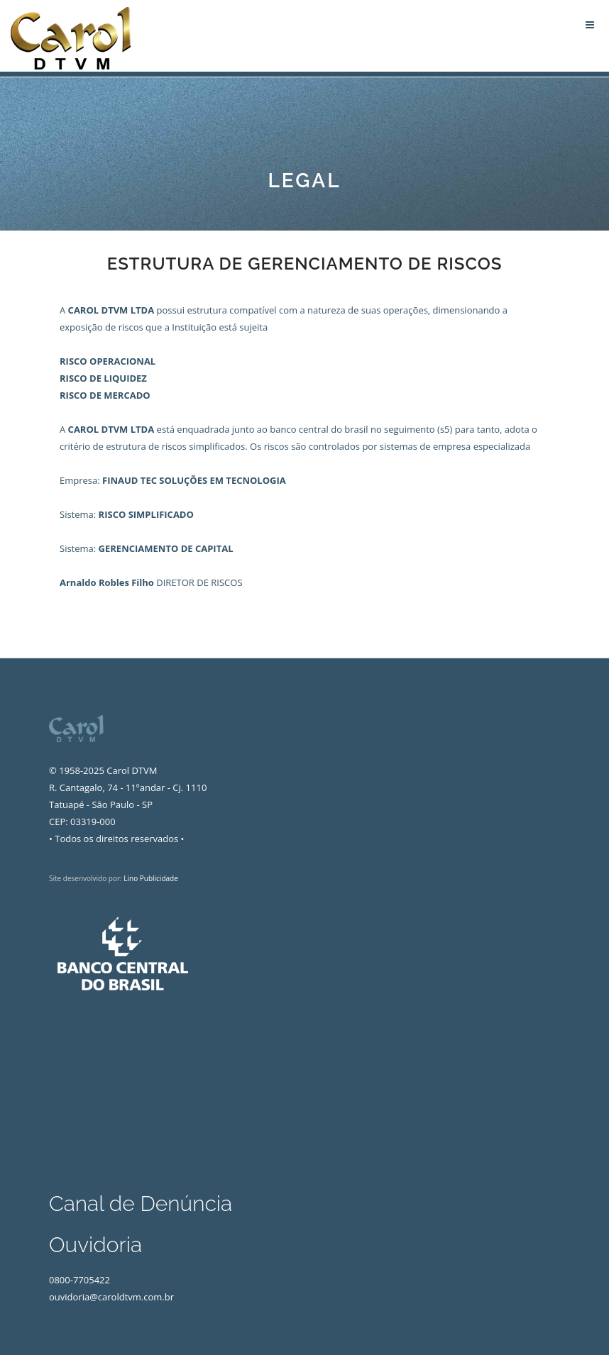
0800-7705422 (79, 1279)
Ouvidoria (95, 1244)
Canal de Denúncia (140, 1203)
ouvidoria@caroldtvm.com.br (111, 1296)
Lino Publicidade (151, 878)
